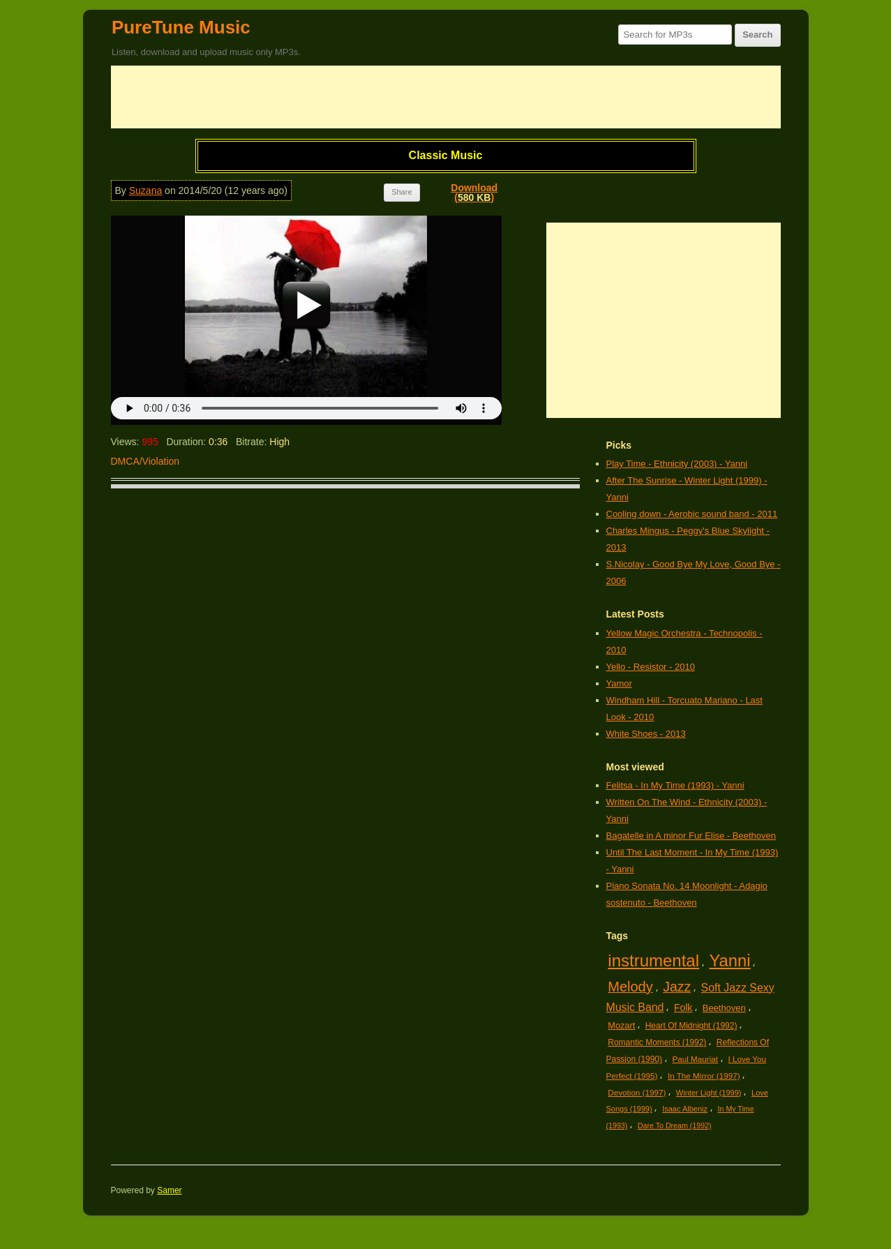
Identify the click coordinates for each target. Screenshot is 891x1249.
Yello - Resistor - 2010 (650, 666)
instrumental (653, 960)
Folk (683, 1007)
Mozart (621, 1025)
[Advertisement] (446, 97)
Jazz (677, 986)
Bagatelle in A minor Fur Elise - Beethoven (691, 835)
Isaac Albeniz (684, 1109)
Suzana (145, 190)
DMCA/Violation (145, 461)
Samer (169, 1190)
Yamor (619, 683)
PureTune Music (181, 27)
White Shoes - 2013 (646, 733)
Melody (630, 986)
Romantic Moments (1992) (657, 1042)
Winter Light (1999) (709, 1093)
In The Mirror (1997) (704, 1075)
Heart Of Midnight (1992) (691, 1026)
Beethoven (724, 1008)
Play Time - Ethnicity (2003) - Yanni (677, 463)
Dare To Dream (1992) (675, 1125)
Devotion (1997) (637, 1092)
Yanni (730, 960)
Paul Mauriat (696, 1058)
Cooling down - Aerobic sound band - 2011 (692, 514)
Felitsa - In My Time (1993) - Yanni (675, 785)
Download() (474, 192)
